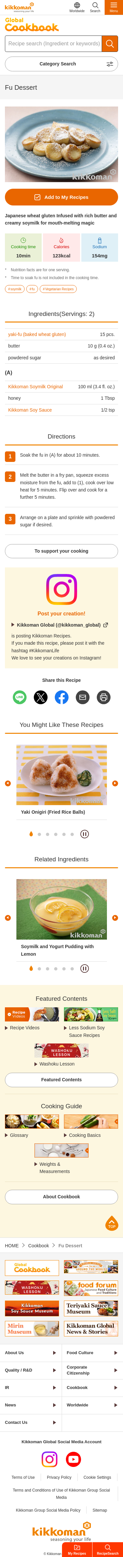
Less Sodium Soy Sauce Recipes (87, 1031)
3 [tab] (47, 834)
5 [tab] (64, 834)
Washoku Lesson (56, 1063)
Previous (8, 783)
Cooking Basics (85, 1135)
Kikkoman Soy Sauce (30, 410)
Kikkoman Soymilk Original (35, 386)
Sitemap (99, 1510)
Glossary (19, 1135)
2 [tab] (39, 834)
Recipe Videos (24, 1027)
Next (115, 783)
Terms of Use (23, 1477)
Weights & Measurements (54, 1168)
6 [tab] (72, 834)
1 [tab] (31, 834)
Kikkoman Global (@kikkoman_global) (59, 625)
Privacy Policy (59, 1477)
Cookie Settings (97, 1477)
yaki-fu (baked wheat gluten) (37, 334)
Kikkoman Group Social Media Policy (48, 1510)
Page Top (112, 1223)
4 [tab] (55, 834)
